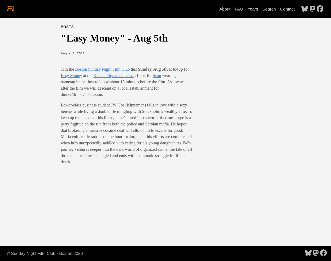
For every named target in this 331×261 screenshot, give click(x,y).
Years (252, 9)
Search (269, 9)
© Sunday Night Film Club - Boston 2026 (45, 253)
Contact (287, 9)
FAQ (239, 9)
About (224, 9)
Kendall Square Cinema (113, 75)
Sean (157, 75)
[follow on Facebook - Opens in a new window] (320, 9)
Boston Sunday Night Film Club (102, 69)
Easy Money (71, 75)
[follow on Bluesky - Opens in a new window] (304, 9)
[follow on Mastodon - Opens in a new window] (312, 9)
